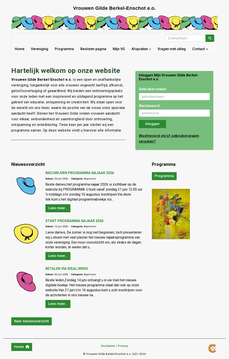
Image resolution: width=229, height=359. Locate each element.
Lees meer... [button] (58, 208)
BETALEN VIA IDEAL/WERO (66, 269)
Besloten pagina (93, 49)
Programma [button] (164, 176)
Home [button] (21, 347)
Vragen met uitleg (172, 49)
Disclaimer (108, 345)
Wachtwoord (149, 106)
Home (19, 49)
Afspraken (141, 49)
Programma (64, 49)
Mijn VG (119, 49)
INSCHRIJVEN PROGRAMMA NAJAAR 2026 (79, 173)
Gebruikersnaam (152, 89)
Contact (200, 49)
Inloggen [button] (152, 124)
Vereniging (39, 49)
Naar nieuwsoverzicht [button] (31, 321)
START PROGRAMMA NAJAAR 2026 (74, 221)
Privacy (123, 345)
